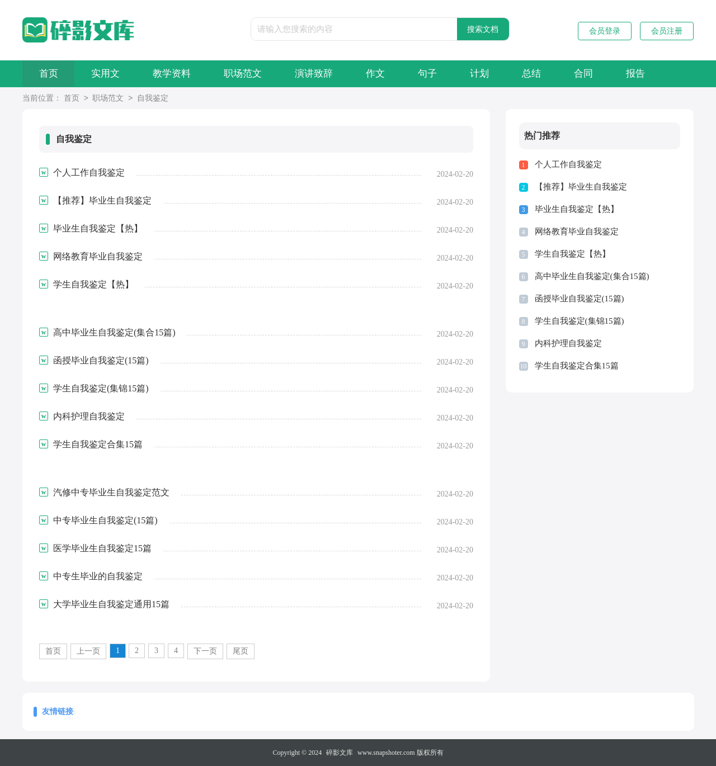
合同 (599, 73)
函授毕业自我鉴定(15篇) (579, 298)
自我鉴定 (152, 98)
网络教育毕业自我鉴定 (577, 231)
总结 (545, 73)
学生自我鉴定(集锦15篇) (579, 320)
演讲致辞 (321, 73)
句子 (437, 73)
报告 (652, 73)
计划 (491, 73)
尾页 (240, 651)
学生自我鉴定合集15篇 (577, 365)
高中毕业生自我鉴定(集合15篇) (592, 276)
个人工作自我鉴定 (568, 164)
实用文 (107, 73)
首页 (49, 73)
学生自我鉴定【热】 (572, 253)
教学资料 (176, 73)
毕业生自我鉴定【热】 (577, 209)
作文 (384, 73)
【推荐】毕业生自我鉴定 (581, 186)
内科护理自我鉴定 (568, 343)
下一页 (205, 651)
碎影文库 (339, 752)
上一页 (88, 651)
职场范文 (248, 73)
